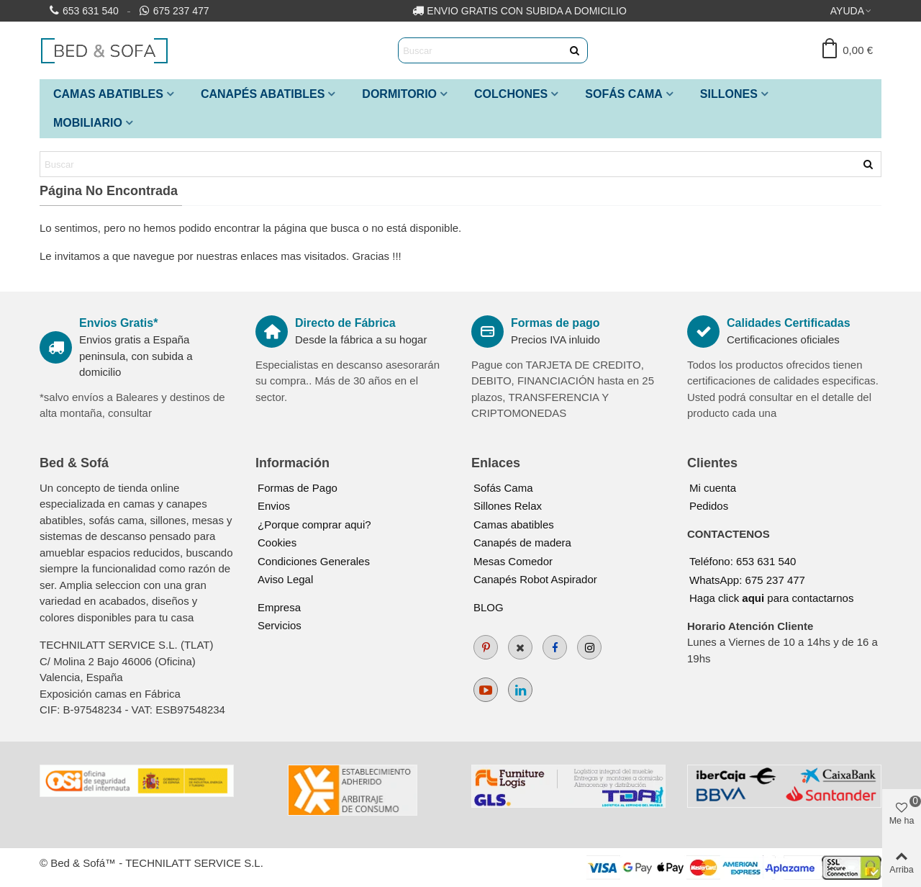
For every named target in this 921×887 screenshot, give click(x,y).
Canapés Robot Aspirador (535, 579)
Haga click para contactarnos (771, 598)
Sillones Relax (507, 506)
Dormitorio (399, 94)
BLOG (488, 607)
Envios (274, 506)
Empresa (279, 607)
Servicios (279, 625)
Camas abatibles (513, 524)
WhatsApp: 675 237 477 (747, 580)
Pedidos (708, 506)
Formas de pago (555, 323)
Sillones (729, 94)
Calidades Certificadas (788, 323)
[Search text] (481, 50)
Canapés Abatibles (263, 94)
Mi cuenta (712, 488)
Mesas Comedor (513, 561)
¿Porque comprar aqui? (314, 524)
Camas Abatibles (108, 94)
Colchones (511, 94)
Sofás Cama (624, 94)
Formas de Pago (297, 488)
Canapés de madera (522, 542)
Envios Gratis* (118, 323)
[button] (851, 11)
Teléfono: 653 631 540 (742, 561)
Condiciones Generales (314, 561)
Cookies (277, 542)
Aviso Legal (285, 579)
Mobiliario (87, 123)
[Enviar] (575, 50)
